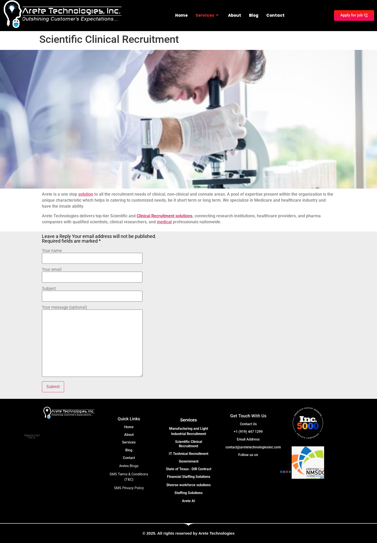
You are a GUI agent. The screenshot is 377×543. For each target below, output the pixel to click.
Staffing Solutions (188, 478)
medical (164, 221)
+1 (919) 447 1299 (248, 434)
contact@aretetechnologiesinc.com (250, 442)
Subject (92, 293)
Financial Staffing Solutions (188, 469)
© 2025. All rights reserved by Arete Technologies (188, 533)
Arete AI (188, 482)
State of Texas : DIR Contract (188, 465)
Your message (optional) (92, 341)
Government (188, 461)
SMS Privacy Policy (129, 472)
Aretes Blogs (129, 460)
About (234, 15)
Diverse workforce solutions (188, 473)
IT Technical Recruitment (188, 457)
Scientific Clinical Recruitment (188, 452)
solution (85, 194)
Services (207, 15)
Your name (92, 255)
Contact (275, 15)
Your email (92, 273)
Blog (253, 15)
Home (181, 15)
